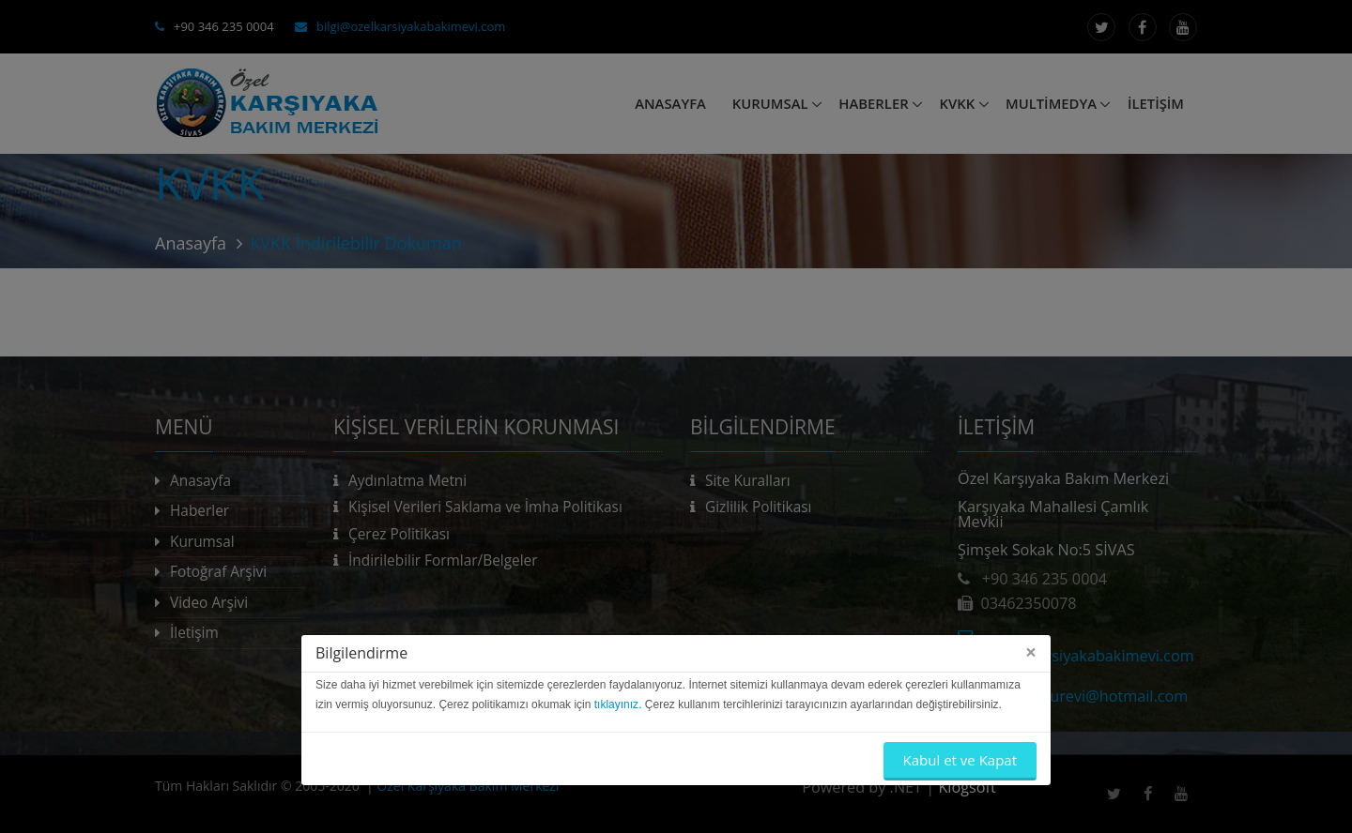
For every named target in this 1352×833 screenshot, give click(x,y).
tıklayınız (616, 704)
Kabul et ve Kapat (960, 759)
